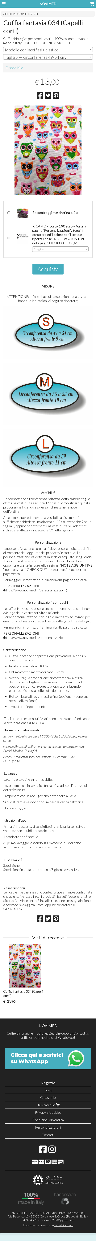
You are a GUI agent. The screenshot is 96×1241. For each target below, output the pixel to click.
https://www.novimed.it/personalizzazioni (34, 590)
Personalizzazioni (48, 1127)
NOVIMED (48, 4)
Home (48, 1090)
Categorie (48, 1097)
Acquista (48, 269)
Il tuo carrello (48, 1105)
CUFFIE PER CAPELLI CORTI (20, 14)
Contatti (48, 1135)
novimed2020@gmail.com (57, 1220)
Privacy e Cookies (48, 1112)
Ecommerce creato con (48, 1225)
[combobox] (48, 49)
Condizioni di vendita (48, 1120)
